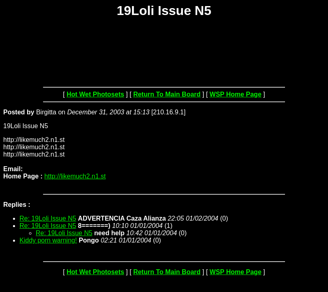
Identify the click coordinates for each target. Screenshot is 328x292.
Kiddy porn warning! (48, 240)
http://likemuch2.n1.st (75, 176)
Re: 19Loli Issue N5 (47, 218)
